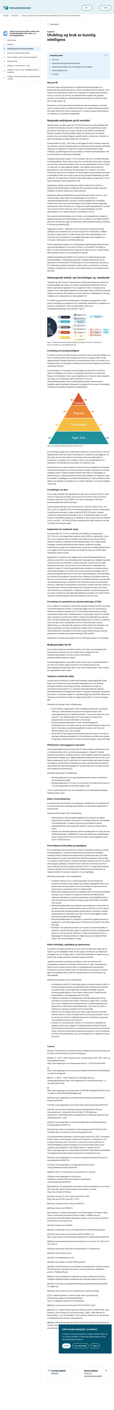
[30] (59, 823)
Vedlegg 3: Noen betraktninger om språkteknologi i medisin (22, 78)
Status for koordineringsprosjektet (17, 53)
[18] (66, 553)
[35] (57, 925)
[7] (87, 139)
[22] (86, 694)
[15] (61, 366)
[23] (48, 700)
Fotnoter (53, 74)
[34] (79, 917)
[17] (70, 520)
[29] (88, 786)
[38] (94, 990)
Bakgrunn (9, 44)
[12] (67, 224)
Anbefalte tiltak (10, 61)
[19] (58, 631)
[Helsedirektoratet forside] (18, 8)
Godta (66, 1346)
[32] (89, 889)
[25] (80, 728)
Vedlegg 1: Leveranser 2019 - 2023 (17, 65)
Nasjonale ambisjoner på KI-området (64, 63)
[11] (92, 212)
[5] (64, 101)
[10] (84, 191)
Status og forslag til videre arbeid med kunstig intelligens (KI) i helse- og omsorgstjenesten (21, 33)
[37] (72, 939)
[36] (97, 936)
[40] (91, 1009)
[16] (54, 484)
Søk (82, 8)
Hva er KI (54, 60)
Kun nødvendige (80, 1346)
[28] (68, 780)
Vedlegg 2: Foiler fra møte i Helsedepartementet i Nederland (21, 71)
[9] (79, 181)
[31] (75, 834)
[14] (75, 345)
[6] (48, 1058)
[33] (99, 897)
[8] (79, 154)
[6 (104, 131)
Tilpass (95, 1346)
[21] (65, 689)
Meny (106, 8)
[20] (96, 681)
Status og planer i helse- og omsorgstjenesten (20, 57)
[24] (88, 720)
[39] (87, 995)
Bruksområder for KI (58, 71)
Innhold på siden (79, 55)
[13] (82, 240)
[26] (108, 739)
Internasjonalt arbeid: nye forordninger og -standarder (70, 67)
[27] (70, 769)
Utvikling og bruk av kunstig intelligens (18, 48)
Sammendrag (10, 40)
